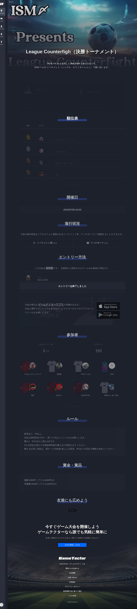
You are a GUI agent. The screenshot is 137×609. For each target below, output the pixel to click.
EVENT (3, 44)
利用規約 (72, 582)
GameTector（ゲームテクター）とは (72, 564)
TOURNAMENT (4, 13)
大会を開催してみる (72, 545)
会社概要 (72, 573)
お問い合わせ (72, 577)
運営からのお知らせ (72, 568)
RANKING (4, 36)
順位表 (72, 118)
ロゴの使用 (72, 596)
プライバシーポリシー (72, 586)
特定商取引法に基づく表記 (72, 591)
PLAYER (4, 21)
